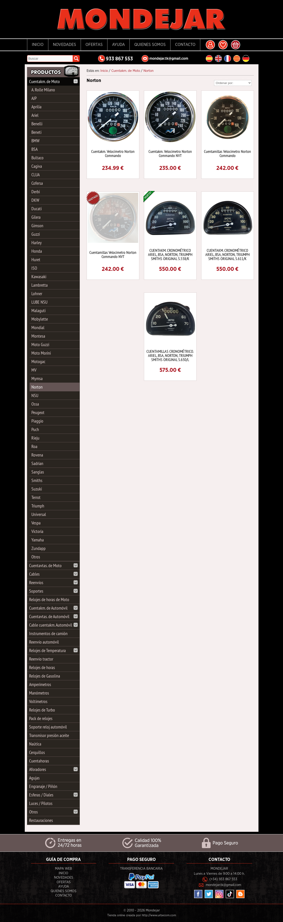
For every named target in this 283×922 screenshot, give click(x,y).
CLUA (35, 174)
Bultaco (37, 157)
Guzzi (35, 234)
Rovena (37, 455)
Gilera (36, 217)
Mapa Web (63, 868)
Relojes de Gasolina (44, 676)
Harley (36, 242)
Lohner (36, 293)
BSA (34, 149)
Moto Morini (41, 353)
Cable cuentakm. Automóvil (53, 625)
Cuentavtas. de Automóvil (53, 616)
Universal (38, 514)
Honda (36, 251)
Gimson (37, 225)
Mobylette (39, 319)
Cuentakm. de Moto (53, 81)
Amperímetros (40, 684)
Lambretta (39, 285)
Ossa (35, 404)
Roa (34, 446)
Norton (37, 387)
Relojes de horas (42, 667)
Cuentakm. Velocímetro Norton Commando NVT (170, 153)
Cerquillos (37, 752)
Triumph (37, 506)
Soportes (53, 591)
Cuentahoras (39, 761)
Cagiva (36, 166)
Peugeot (37, 412)
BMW (35, 140)
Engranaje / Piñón (43, 786)
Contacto (185, 45)
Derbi (35, 191)
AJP (34, 98)
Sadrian (37, 463)
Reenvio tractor (41, 659)
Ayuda (118, 45)
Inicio (38, 45)
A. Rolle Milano (43, 89)
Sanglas (37, 472)
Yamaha (37, 540)
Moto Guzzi (40, 344)
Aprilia (36, 106)
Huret (35, 259)
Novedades (64, 45)
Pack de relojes (40, 718)
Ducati (36, 208)
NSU (34, 395)
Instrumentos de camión (48, 633)
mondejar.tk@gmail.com (223, 885)
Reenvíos (53, 582)
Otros (35, 557)
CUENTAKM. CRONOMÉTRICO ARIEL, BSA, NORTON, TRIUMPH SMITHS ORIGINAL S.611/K (227, 254)
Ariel (34, 115)
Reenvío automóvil (44, 642)
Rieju (35, 438)
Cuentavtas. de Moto (53, 565)
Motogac (38, 361)
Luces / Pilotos (40, 803)
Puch (35, 429)
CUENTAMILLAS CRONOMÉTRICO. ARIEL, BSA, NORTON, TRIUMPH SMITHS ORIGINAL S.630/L (170, 355)
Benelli (36, 123)
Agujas (34, 778)
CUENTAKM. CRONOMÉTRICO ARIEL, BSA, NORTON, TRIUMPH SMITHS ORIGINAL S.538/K (170, 254)
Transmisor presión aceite (49, 735)
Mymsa (37, 378)
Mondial (37, 327)
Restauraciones (41, 820)
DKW (35, 200)
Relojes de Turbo (42, 710)
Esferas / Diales (53, 795)
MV (33, 370)
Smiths (36, 480)
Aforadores (53, 769)
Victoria (37, 531)
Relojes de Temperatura (53, 650)
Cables (53, 574)
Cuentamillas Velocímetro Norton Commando (227, 153)
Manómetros (39, 693)
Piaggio (37, 421)
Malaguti (38, 310)
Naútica (35, 744)
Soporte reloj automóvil (48, 727)
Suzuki (36, 489)
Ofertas (94, 45)
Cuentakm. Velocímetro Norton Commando (113, 153)
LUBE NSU (39, 302)
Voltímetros (38, 701)
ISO (34, 268)
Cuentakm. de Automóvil (53, 608)
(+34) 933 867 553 (223, 879)
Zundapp (38, 548)
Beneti (36, 132)
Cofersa (37, 183)
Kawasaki (38, 276)
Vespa (36, 523)
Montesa (38, 336)
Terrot (36, 497)
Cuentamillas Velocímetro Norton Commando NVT (112, 254)
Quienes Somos (150, 45)
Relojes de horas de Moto (49, 599)
